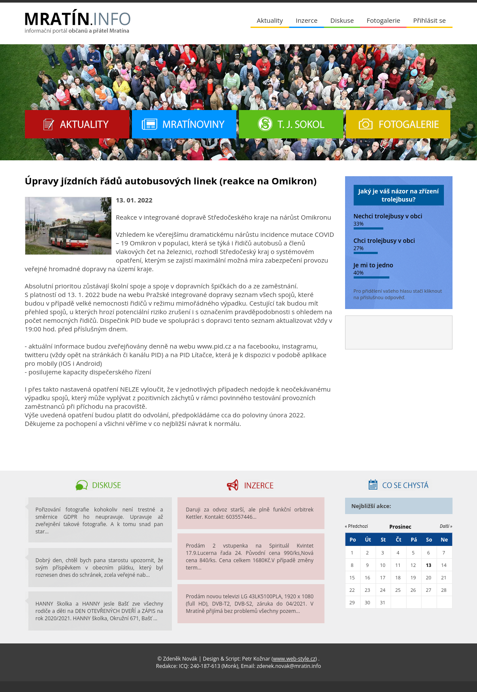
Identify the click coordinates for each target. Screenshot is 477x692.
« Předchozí (356, 526)
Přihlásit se (429, 20)
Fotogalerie (383, 20)
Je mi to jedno (374, 265)
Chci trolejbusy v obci (384, 240)
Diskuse (342, 20)
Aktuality (270, 20)
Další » (446, 526)
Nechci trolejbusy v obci (388, 216)
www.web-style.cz (294, 658)
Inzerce (307, 20)
